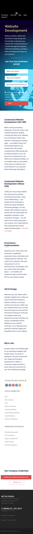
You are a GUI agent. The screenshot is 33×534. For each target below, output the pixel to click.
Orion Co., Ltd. (15, 531)
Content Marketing (10, 409)
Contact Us (4, 17)
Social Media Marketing (12, 413)
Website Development (11, 432)
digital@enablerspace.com (9, 501)
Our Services (4, 15)
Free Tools (13, 15)
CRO (6, 403)
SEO (6, 397)
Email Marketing (10, 416)
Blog (20, 15)
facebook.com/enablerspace (10, 498)
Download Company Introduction (16, 477)
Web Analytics (9, 400)
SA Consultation (10, 435)
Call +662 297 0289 (7, 503)
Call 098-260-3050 (21, 458)
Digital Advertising (10, 406)
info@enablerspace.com (16, 99)
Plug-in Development (11, 438)
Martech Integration (11, 445)
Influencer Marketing (11, 419)
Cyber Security (9, 442)
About (25, 15)
